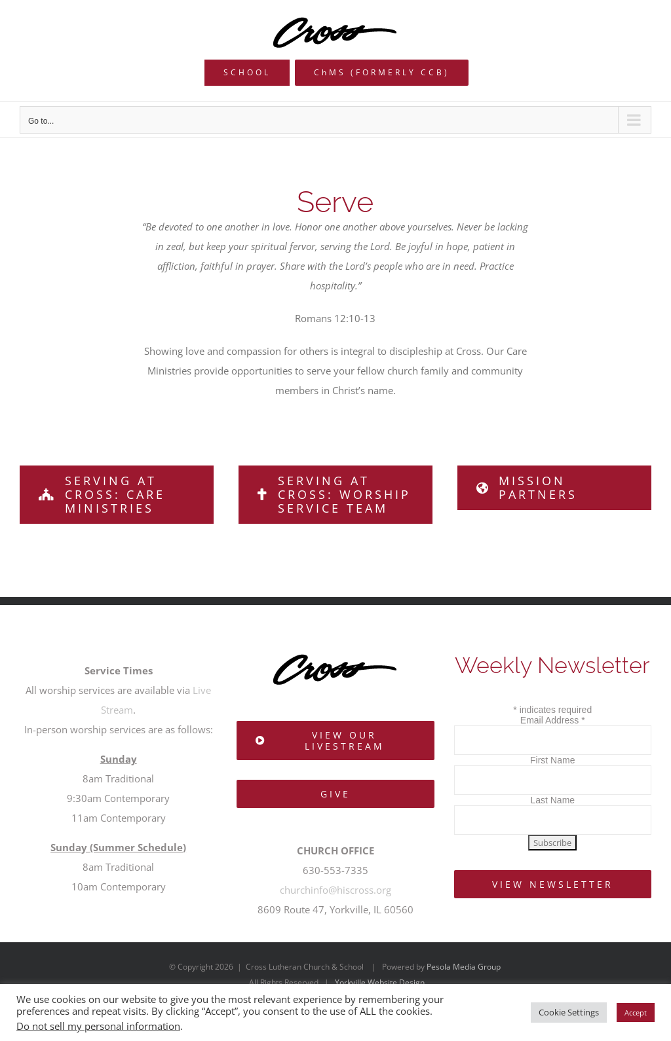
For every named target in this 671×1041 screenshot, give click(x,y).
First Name (552, 760)
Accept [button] (635, 1012)
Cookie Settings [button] (569, 1012)
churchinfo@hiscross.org (335, 889)
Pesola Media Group (464, 966)
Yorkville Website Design (380, 982)
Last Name (552, 800)
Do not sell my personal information (98, 1025)
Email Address (552, 720)
